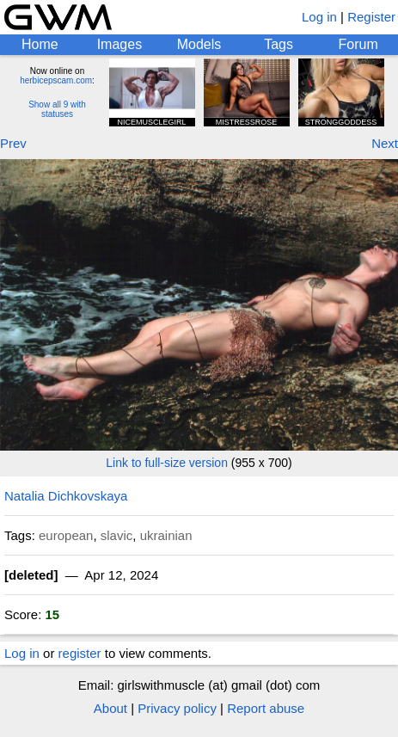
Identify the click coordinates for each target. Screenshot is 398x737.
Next (384, 143)
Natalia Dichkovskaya (65, 495)
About (110, 708)
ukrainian (166, 535)
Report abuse (265, 708)
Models (199, 44)
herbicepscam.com (56, 80)
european (66, 535)
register (79, 653)
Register (371, 16)
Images (119, 44)
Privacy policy (177, 708)
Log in (319, 16)
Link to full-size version (167, 463)
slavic (117, 535)
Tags (278, 44)
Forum (358, 44)
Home (39, 44)
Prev (13, 143)
